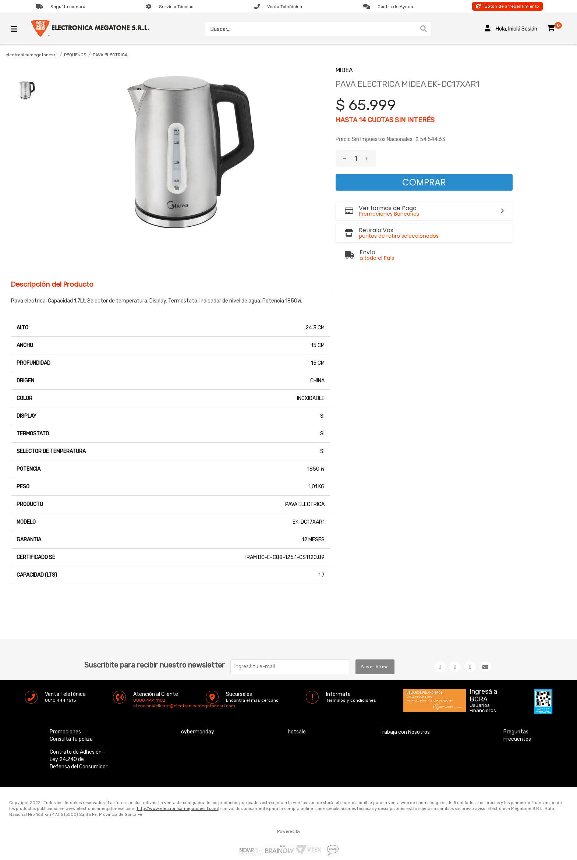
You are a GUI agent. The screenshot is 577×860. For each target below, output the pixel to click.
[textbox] (308, 29)
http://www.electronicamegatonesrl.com (177, 792)
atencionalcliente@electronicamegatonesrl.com (139, 689)
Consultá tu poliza (71, 722)
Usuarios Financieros (483, 691)
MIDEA (344, 70)
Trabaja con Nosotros (404, 715)
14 (362, 120)
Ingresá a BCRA (483, 677)
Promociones (65, 715)
